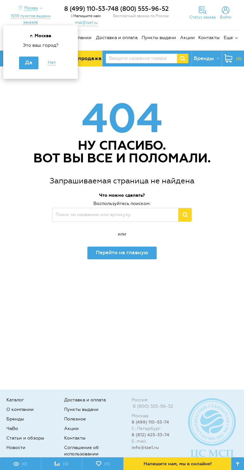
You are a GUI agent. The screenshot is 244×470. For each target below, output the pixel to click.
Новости (15, 447)
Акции (187, 37)
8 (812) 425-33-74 (150, 435)
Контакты (209, 37)
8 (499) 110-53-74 (89, 8)
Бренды (15, 419)
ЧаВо (12, 428)
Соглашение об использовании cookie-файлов (81, 454)
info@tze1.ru (145, 447)
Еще (228, 37)
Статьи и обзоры (25, 438)
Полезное (75, 419)
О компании (78, 37)
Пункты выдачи (159, 37)
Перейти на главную (122, 252)
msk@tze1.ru (86, 22)
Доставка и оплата (117, 37)
